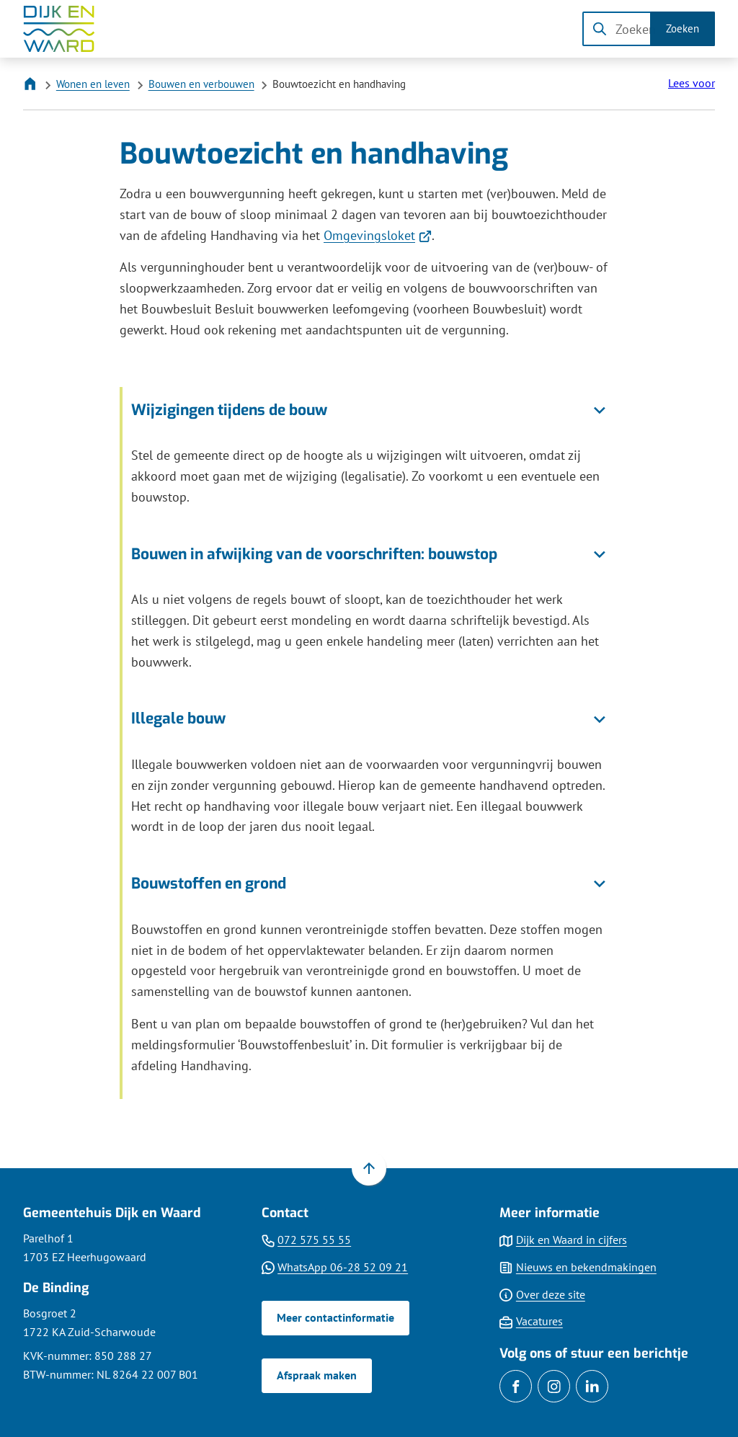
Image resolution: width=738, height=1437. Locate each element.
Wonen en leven (93, 84)
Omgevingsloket (378, 235)
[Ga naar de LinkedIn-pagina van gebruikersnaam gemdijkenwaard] (592, 1386)
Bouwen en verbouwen (201, 84)
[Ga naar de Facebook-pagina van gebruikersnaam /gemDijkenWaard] (515, 1386)
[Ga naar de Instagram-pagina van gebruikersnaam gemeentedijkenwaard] (554, 1386)
